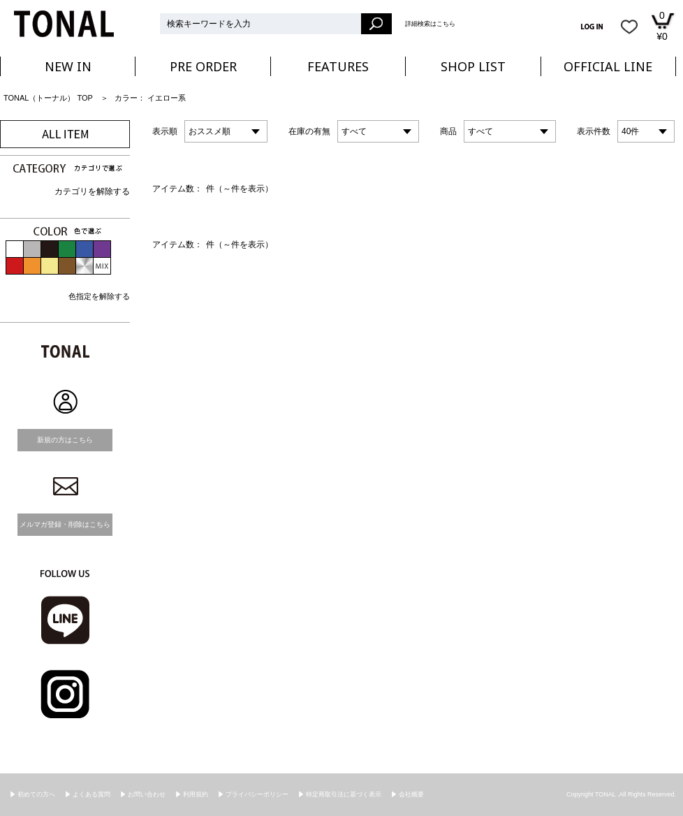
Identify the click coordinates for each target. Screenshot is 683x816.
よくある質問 (91, 794)
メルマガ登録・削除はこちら (65, 524)
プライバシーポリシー (257, 794)
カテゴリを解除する (92, 191)
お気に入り (629, 26)
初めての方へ (36, 794)
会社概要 (411, 794)
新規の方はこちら (65, 440)
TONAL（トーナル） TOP (48, 98)
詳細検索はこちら (430, 23)
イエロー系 (166, 98)
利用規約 (195, 794)
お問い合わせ (147, 794)
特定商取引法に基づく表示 (343, 794)
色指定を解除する (99, 296)
